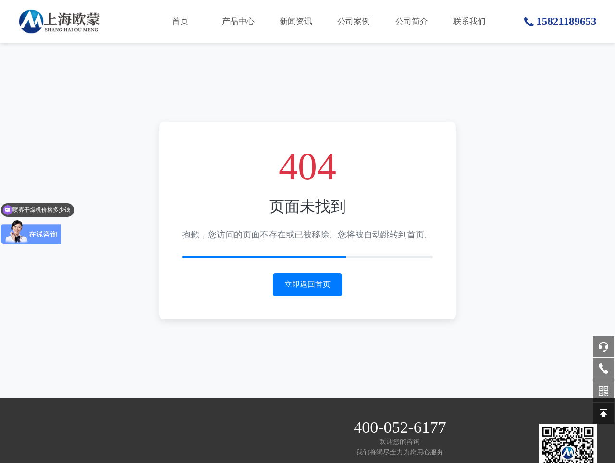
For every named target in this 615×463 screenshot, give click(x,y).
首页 (180, 21)
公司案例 (353, 21)
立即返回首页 (307, 284)
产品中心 (238, 21)
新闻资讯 (296, 21)
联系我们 (469, 21)
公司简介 (411, 21)
